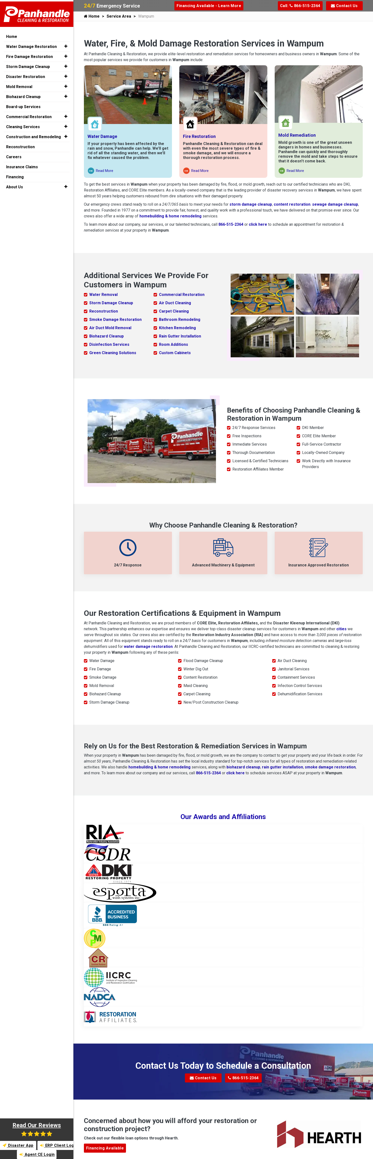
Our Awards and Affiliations (223, 816)
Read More (100, 171)
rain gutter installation (282, 766)
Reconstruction (103, 311)
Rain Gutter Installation (180, 336)
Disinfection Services (109, 344)
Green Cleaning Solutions (112, 352)
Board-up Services (23, 105)
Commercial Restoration (181, 294)
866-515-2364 (230, 224)
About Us (14, 185)
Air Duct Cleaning (175, 302)
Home (92, 16)
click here (258, 224)
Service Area (119, 16)
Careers (14, 155)
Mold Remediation (297, 135)
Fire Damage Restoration (29, 55)
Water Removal (103, 294)
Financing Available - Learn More (209, 5)
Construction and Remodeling (33, 135)
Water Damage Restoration (31, 45)
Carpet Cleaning (174, 311)
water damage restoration (148, 646)
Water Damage (102, 136)
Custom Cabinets (175, 352)
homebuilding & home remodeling (170, 216)
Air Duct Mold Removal (110, 327)
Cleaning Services (23, 125)
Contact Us (344, 5)
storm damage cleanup (250, 204)
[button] (66, 45)
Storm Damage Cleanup (111, 302)
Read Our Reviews (36, 1129)
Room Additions (173, 344)
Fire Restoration (199, 136)
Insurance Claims (22, 165)
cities (341, 628)
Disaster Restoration (25, 75)
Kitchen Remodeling (177, 327)
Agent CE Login (37, 1154)
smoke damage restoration (330, 766)
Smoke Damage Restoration (115, 319)
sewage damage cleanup (335, 204)
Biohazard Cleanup (106, 336)
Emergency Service (112, 6)
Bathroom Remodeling (179, 319)
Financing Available (105, 1147)
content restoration (292, 204)
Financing (15, 175)
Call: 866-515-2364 (300, 5)
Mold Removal (19, 85)
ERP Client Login (57, 1145)
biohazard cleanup (243, 766)
